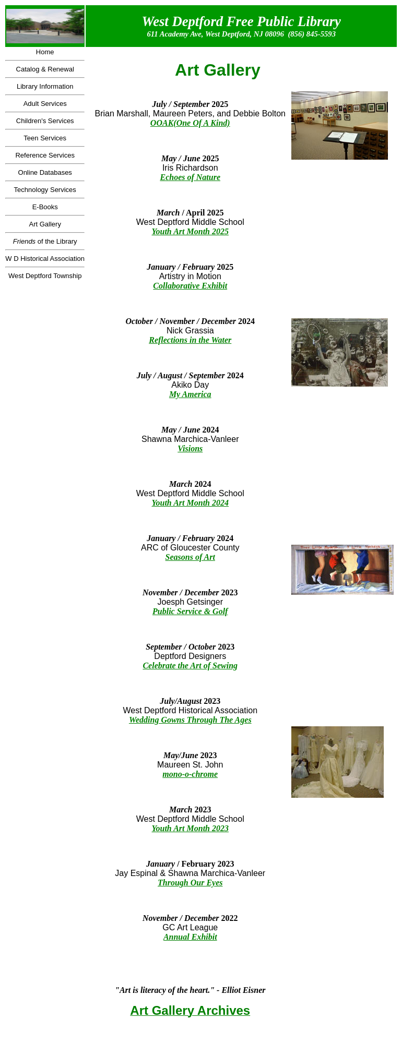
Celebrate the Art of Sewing (190, 665)
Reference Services (44, 155)
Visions (190, 448)
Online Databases (45, 172)
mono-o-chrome (190, 774)
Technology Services (45, 190)
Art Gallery (45, 224)
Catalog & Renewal (45, 69)
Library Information (45, 86)
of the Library (45, 241)
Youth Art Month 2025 (190, 231)
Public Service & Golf (190, 611)
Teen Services (44, 138)
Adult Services (45, 103)
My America (190, 394)
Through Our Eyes (190, 882)
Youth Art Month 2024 (190, 502)
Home (45, 52)
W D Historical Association (45, 258)
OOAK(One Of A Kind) (190, 122)
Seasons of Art (190, 557)
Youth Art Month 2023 (190, 828)
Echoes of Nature (190, 177)
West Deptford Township (44, 276)
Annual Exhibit (190, 936)
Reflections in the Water (190, 339)
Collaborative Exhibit (190, 285)
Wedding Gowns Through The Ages (190, 719)
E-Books (45, 207)
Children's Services (45, 121)
